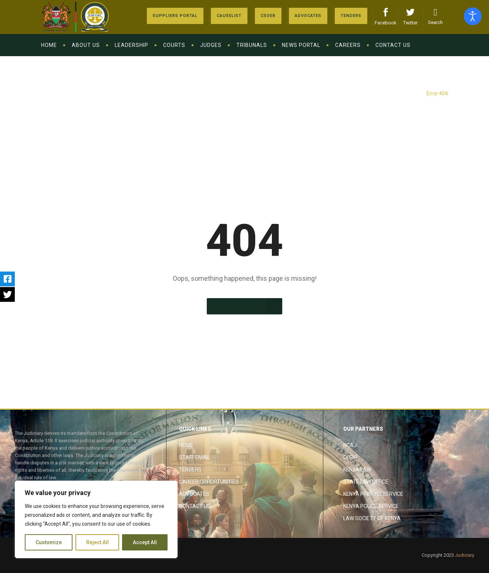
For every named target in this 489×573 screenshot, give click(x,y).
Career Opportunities (209, 482)
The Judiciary (405, 93)
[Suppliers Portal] (175, 16)
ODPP (350, 457)
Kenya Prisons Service (373, 494)
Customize (49, 542)
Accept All (145, 542)
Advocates (194, 494)
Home (186, 445)
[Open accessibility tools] (473, 16)
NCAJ (350, 445)
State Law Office (365, 482)
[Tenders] (351, 16)
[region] (96, 519)
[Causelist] (229, 16)
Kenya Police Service (371, 506)
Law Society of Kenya (372, 518)
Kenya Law (357, 470)
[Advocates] (268, 16)
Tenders (190, 470)
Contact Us (194, 506)
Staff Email (194, 457)
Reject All (97, 542)
